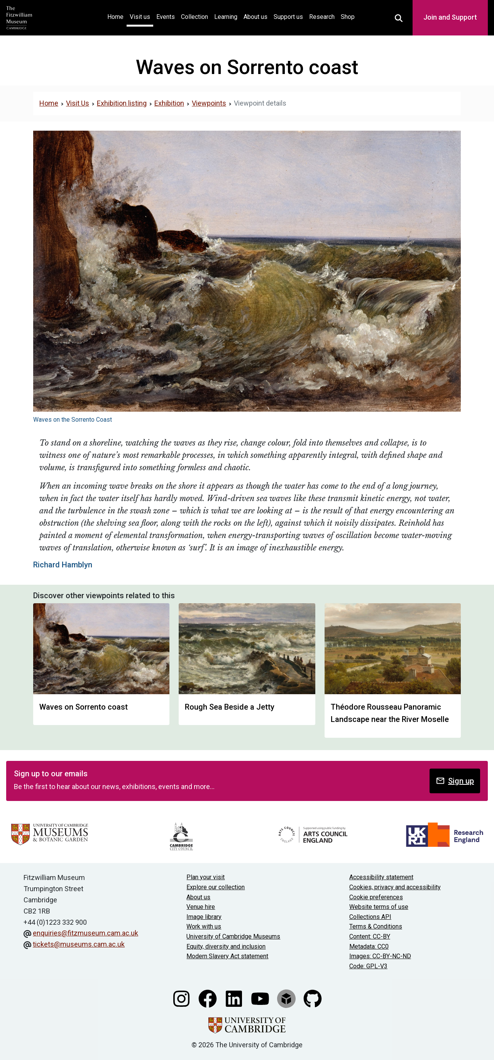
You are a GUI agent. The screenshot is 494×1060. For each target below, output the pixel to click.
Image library (204, 916)
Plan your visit (205, 877)
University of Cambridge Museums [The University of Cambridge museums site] (233, 936)
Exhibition (169, 103)
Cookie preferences (376, 897)
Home (117, 16)
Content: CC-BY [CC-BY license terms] (369, 936)
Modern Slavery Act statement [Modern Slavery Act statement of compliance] (227, 956)
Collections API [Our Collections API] (370, 916)
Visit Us (77, 103)
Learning (225, 16)
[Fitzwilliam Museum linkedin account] (235, 998)
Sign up (455, 781)
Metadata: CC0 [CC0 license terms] (369, 946)
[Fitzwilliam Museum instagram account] (182, 998)
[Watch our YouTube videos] (261, 998)
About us (255, 16)
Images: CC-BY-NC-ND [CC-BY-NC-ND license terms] (380, 956)
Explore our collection (215, 887)
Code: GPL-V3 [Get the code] (368, 966)
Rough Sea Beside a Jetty (229, 707)
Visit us (140, 16)
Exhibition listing (122, 103)
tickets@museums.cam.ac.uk (79, 944)
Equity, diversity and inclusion (226, 946)
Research (322, 16)
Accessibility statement (381, 877)
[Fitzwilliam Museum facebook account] (208, 998)
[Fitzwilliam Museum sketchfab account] (287, 998)
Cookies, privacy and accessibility (395, 887)
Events (165, 16)
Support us (288, 16)
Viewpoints (209, 103)
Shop (348, 16)
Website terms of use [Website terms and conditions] (378, 906)
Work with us (203, 926)
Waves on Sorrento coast (83, 707)
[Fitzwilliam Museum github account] (312, 998)
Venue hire (200, 906)
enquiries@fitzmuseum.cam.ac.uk (85, 933)
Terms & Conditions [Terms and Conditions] (375, 926)
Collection (194, 16)
